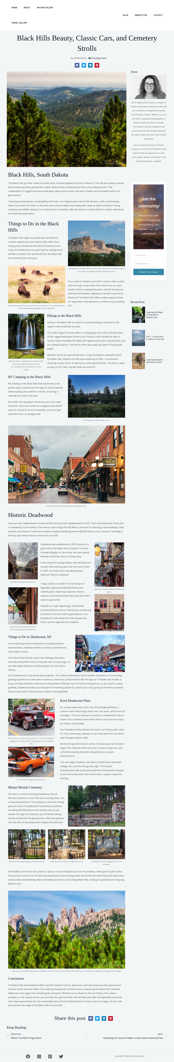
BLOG (125, 15)
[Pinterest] (50, 1056)
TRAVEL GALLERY (19, 22)
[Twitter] (61, 1056)
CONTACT (158, 15)
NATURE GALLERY (45, 7)
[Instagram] (39, 1056)
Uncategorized (98, 58)
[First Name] (148, 255)
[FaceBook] (28, 1056)
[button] (77, 65)
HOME (14, 7)
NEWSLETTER (141, 15)
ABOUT (27, 7)
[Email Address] (148, 263)
